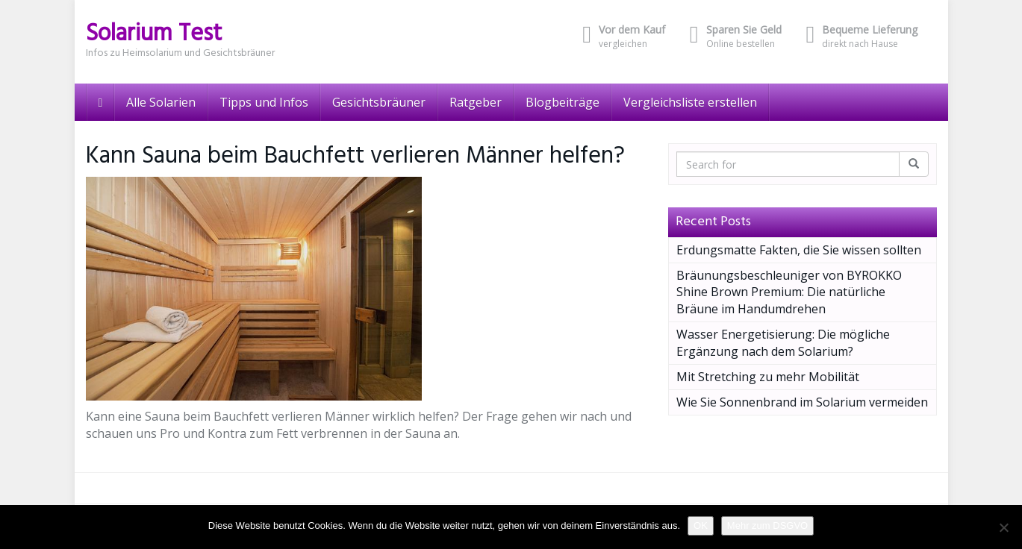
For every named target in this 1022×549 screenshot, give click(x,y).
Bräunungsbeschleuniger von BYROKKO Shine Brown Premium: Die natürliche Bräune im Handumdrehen (789, 292)
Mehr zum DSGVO (767, 525)
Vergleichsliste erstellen (690, 102)
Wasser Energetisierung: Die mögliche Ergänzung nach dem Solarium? (783, 343)
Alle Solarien (161, 102)
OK (701, 525)
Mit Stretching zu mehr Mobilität (767, 376)
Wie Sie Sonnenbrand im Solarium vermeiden (802, 402)
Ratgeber (475, 102)
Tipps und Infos (263, 102)
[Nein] (1003, 527)
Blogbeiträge (562, 102)
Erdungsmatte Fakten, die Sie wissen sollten (798, 250)
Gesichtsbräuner (379, 102)
